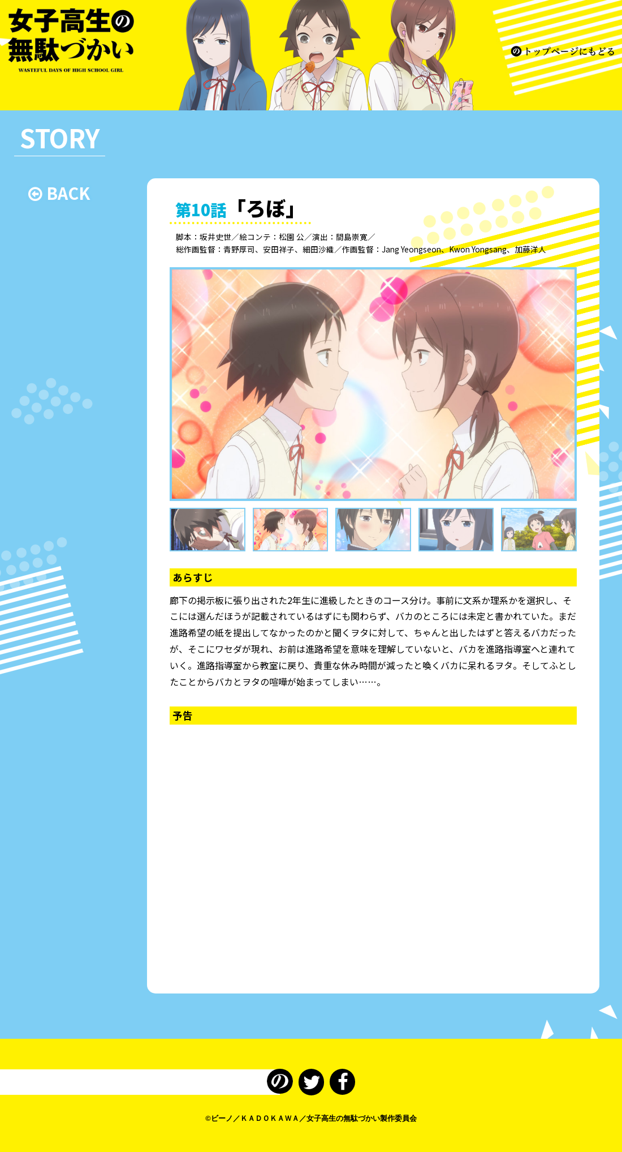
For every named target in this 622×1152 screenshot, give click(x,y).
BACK (59, 192)
